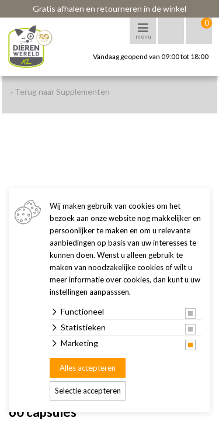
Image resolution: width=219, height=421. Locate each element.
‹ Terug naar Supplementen (60, 91)
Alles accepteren (88, 367)
